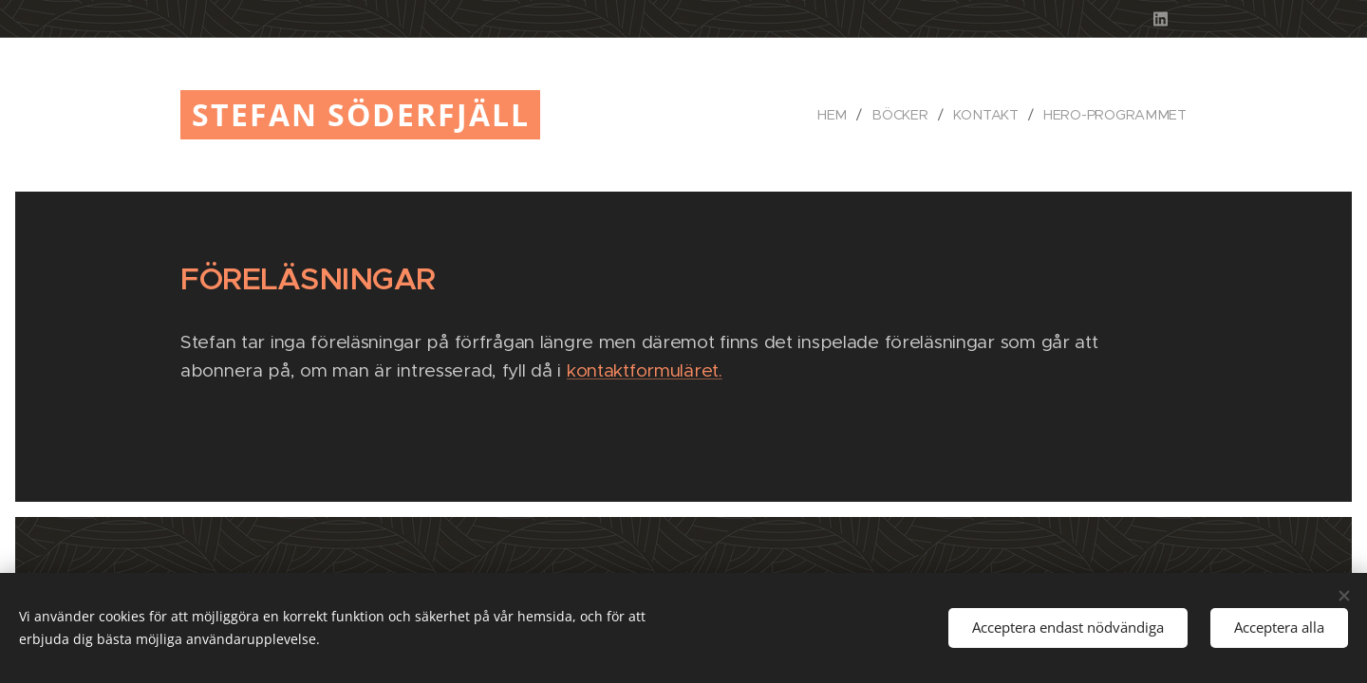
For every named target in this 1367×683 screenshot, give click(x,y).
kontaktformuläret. (644, 370)
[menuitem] (842, 114)
